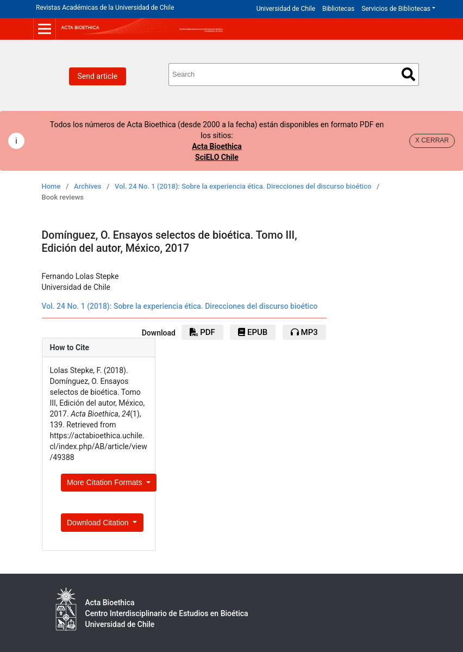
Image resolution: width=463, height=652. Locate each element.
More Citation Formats (105, 482)
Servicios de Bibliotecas (395, 9)
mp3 (304, 332)
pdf (202, 332)
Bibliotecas (338, 9)
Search (408, 74)
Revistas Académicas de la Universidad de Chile (105, 7)
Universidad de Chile (285, 9)
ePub (252, 332)
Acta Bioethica (217, 146)
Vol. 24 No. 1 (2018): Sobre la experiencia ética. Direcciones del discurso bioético (243, 186)
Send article (98, 76)
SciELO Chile (217, 157)
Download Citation (99, 522)
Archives (88, 186)
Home (51, 186)
